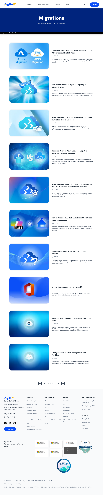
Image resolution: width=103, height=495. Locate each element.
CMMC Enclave (31, 426)
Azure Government (32, 404)
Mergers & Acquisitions (33, 401)
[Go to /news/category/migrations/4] (58, 383)
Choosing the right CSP (88, 406)
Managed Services (32, 413)
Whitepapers (66, 410)
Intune (47, 407)
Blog (64, 404)
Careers (84, 425)
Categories (18, 33)
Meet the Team (86, 422)
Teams (47, 417)
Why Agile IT (85, 419)
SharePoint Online (31, 410)
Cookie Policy (17, 484)
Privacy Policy (8, 484)
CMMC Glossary (67, 417)
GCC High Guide (67, 401)
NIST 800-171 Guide (68, 413)
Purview (47, 410)
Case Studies (66, 407)
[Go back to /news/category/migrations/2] (44, 383)
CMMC (28, 423)
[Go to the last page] (63, 383)
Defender (47, 401)
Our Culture (85, 428)
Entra (46, 423)
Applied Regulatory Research (34, 429)
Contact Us (10, 429)
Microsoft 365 (30, 407)
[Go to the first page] (40, 383)
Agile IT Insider (10, 33)
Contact (94, 4)
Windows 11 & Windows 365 (53, 420)
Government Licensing (88, 409)
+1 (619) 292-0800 (10, 414)
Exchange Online (49, 404)
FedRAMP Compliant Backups (35, 420)
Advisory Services (31, 417)
